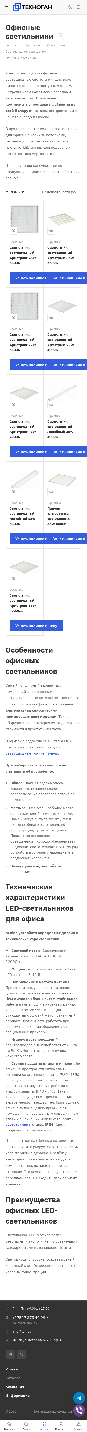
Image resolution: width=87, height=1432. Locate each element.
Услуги (12, 1369)
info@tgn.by (21, 1331)
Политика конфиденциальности (57, 1411)
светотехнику (18, 1124)
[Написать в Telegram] (79, 1398)
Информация (18, 1395)
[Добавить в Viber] (79, 1411)
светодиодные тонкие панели (32, 753)
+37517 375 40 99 (28, 1317)
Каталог (13, 1378)
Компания (15, 1386)
